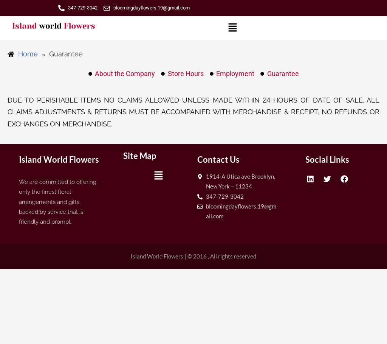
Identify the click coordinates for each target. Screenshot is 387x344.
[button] (232, 28)
